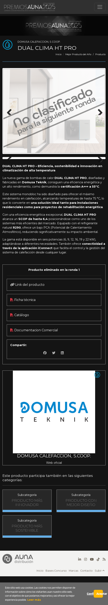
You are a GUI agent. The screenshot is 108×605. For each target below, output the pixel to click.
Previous (9, 111)
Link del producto (27, 314)
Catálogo (19, 344)
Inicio (58, 54)
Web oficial (54, 492)
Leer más (34, 599)
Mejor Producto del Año (78, 54)
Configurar (90, 594)
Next (99, 111)
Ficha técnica (23, 329)
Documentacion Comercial (34, 359)
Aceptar (99, 594)
